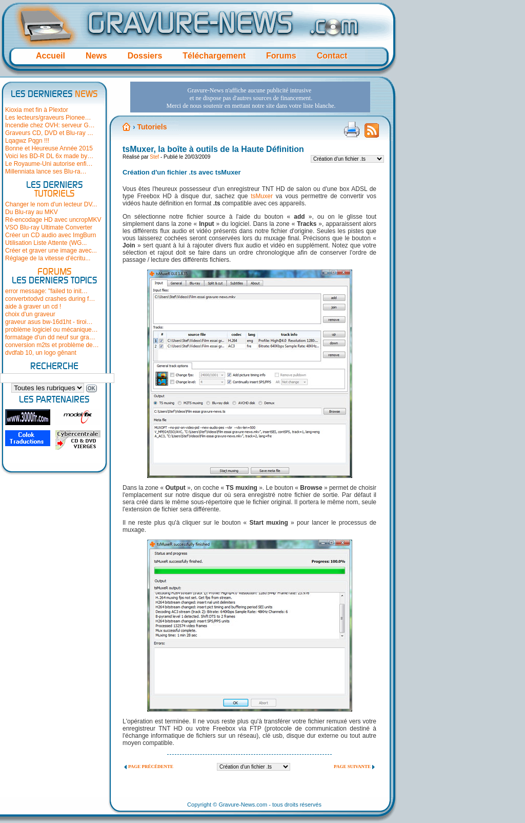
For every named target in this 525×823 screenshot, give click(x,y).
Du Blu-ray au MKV (31, 212)
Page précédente (150, 766)
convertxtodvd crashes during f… (50, 298)
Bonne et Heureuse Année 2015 (49, 148)
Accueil (50, 55)
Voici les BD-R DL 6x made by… (49, 156)
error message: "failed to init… (46, 291)
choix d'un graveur (30, 314)
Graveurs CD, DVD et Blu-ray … (49, 133)
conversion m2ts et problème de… (52, 345)
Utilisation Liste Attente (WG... (46, 242)
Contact (332, 55)
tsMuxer (262, 196)
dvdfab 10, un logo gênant (40, 352)
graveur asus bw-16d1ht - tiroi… (49, 322)
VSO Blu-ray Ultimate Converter (48, 227)
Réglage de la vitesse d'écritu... (47, 258)
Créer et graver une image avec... (51, 250)
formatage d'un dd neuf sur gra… (50, 337)
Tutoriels (152, 127)
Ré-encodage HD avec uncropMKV (53, 219)
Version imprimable (352, 129)
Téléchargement (214, 55)
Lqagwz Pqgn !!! (27, 140)
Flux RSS (372, 133)
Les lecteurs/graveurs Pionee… (48, 117)
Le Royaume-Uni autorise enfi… (49, 163)
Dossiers (145, 55)
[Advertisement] (250, 97)
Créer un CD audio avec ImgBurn (50, 235)
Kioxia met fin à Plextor (36, 109)
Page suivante (352, 766)
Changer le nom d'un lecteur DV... (51, 204)
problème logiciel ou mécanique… (51, 329)
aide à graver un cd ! (33, 306)
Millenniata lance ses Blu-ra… (46, 171)
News (96, 55)
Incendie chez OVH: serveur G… (50, 125)
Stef (154, 157)
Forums (281, 55)
